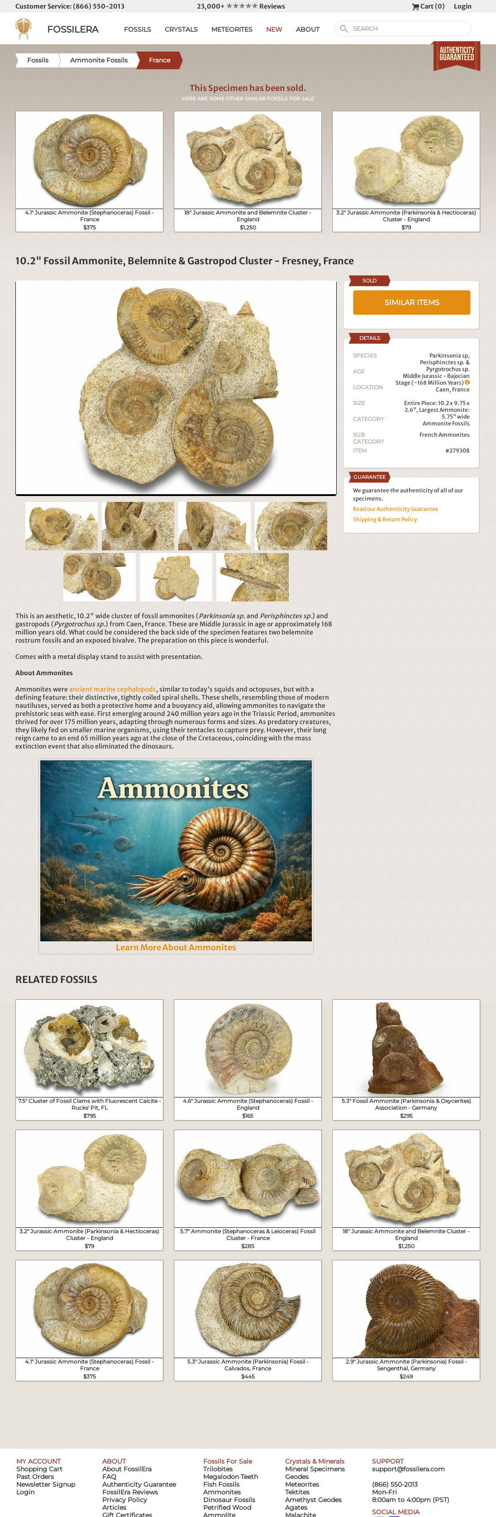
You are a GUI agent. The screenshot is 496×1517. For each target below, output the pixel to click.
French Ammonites (445, 434)
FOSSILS (137, 29)
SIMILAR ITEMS (412, 302)
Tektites (297, 1492)
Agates (296, 1507)
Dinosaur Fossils (229, 1500)
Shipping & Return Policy (385, 519)
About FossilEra (127, 1469)
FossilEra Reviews (130, 1492)
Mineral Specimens (315, 1469)
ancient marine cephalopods (112, 689)
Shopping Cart (39, 1469)
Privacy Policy (124, 1500)
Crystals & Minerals (314, 1461)
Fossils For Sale (227, 1461)
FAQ (109, 1477)
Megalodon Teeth (230, 1477)
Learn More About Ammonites (176, 947)
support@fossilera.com (408, 1469)
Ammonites (222, 1492)
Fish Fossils (221, 1484)
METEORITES (232, 29)
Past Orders (35, 1477)
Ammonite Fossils (446, 423)
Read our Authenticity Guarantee (396, 509)
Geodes (297, 1477)
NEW (274, 29)
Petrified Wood (227, 1507)
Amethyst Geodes (313, 1500)
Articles (114, 1507)
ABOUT (308, 29)
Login (463, 6)
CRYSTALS (181, 29)
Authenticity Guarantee (139, 1484)
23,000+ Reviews (241, 6)
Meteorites (302, 1484)
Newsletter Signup (45, 1484)
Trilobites (218, 1469)
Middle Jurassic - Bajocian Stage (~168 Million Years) (433, 379)
